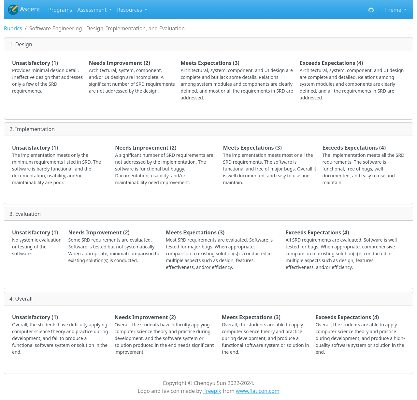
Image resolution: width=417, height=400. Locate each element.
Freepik (212, 390)
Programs (60, 9)
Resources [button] (130, 9)
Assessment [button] (92, 9)
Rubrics (13, 28)
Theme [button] (393, 9)
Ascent (24, 10)
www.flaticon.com (258, 390)
